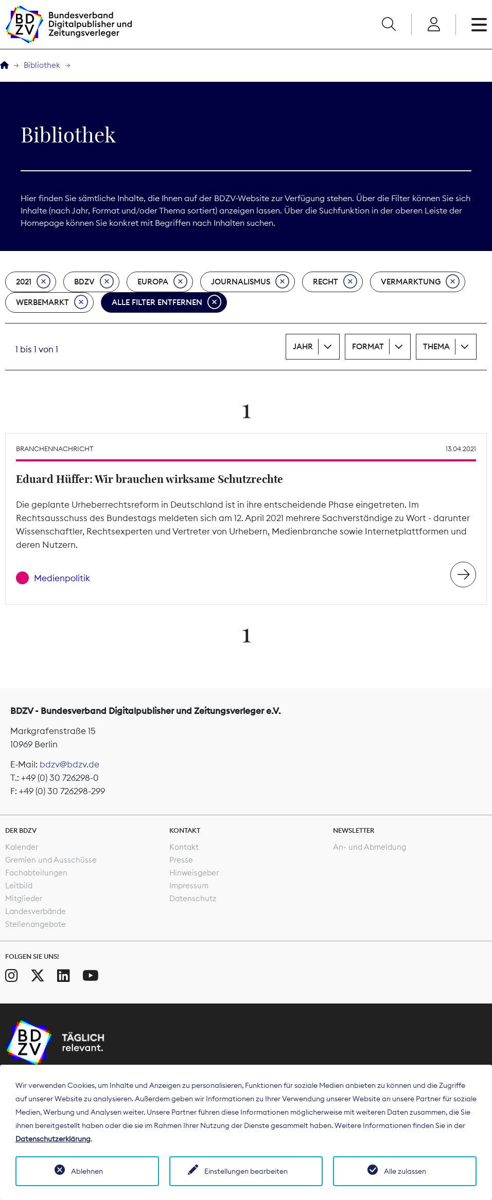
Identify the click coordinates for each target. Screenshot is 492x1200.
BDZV (94, 282)
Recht (335, 282)
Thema (436, 346)
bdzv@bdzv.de (69, 764)
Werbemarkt (52, 302)
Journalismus (250, 282)
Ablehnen (87, 1171)
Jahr (303, 346)
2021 (33, 282)
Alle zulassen (405, 1171)
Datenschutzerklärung (53, 1138)
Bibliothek (42, 65)
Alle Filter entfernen (166, 302)
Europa (162, 282)
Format (368, 346)
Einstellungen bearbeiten (246, 1171)
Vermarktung (420, 282)
